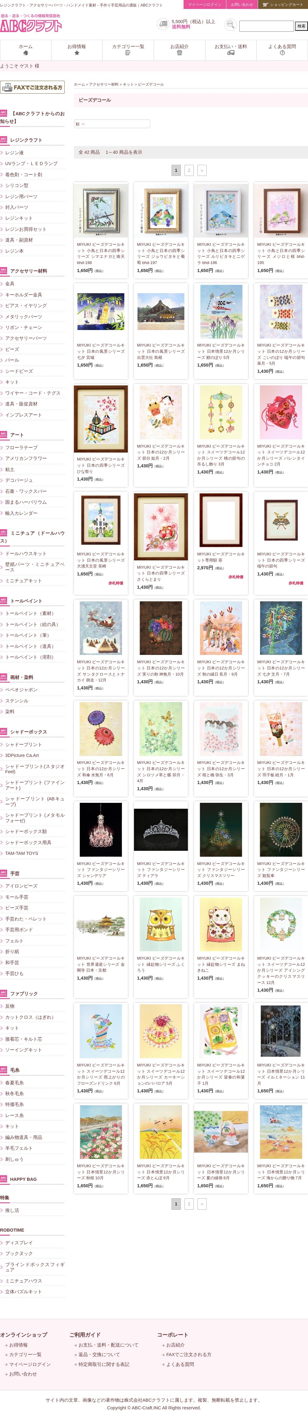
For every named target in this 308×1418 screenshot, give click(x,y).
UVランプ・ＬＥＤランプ (31, 163)
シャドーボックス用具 (28, 842)
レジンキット (19, 218)
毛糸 (9, 1069)
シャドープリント (23, 744)
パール (12, 360)
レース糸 (14, 1115)
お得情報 (18, 1345)
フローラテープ (21, 447)
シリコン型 (16, 185)
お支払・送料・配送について (109, 1345)
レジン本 (14, 251)
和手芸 (12, 962)
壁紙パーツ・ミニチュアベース (35, 567)
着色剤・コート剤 (23, 174)
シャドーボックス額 (26, 831)
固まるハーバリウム (26, 502)
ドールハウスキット (26, 553)
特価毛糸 (14, 1104)
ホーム (79, 84)
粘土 (9, 469)
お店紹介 (175, 1345)
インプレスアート (23, 414)
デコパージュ (19, 480)
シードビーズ (19, 371)
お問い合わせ (242, 4)
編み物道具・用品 (23, 1137)
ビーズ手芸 (16, 907)
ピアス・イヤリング (26, 305)
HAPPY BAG (18, 1178)
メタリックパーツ (23, 316)
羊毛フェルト (19, 1148)
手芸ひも (14, 973)
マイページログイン (204, 4)
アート (12, 434)
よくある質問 (180, 1364)
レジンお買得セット (26, 229)
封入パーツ (16, 207)
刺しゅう (14, 1159)
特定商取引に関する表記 (104, 1364)
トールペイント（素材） (30, 613)
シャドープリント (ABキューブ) (35, 801)
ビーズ (12, 349)
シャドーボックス (23, 731)
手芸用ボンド (19, 929)
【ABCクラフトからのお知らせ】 (32, 117)
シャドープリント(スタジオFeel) (35, 769)
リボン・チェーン (23, 327)
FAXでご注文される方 (189, 1354)
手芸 (9, 873)
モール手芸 (16, 897)
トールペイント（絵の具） (33, 624)
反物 (9, 1006)
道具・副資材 (19, 240)
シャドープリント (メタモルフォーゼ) (35, 818)
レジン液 (14, 152)
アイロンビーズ (21, 886)
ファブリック (19, 993)
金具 (9, 283)
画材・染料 (16, 677)
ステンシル (16, 700)
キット (128, 84)
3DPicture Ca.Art (22, 755)
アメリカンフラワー (26, 458)
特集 (4, 1197)
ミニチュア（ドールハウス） (32, 536)
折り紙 (12, 951)
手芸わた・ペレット (26, 918)
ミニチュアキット (23, 580)
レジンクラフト (21, 139)
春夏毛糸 (14, 1082)
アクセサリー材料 (104, 84)
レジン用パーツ (21, 196)
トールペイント (21, 600)
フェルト (14, 940)
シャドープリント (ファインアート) (35, 785)
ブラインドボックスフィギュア (35, 1267)
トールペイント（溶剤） (30, 657)
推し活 (12, 1210)
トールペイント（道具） (30, 646)
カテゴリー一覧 (25, 1354)
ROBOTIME (12, 1230)
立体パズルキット (23, 1291)
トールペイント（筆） (28, 635)
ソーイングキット (23, 1049)
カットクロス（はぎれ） (30, 1017)
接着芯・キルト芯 (23, 1039)
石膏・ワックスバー (26, 491)
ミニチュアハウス (23, 1280)
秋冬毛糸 (14, 1093)
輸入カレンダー (21, 513)
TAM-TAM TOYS (21, 853)
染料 (9, 711)
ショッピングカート (283, 4)
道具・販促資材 (21, 403)
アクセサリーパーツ (26, 338)
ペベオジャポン (21, 689)
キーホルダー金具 (23, 294)
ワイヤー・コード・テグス (33, 393)
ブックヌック (19, 1253)
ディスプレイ (19, 1242)
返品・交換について (99, 1354)
